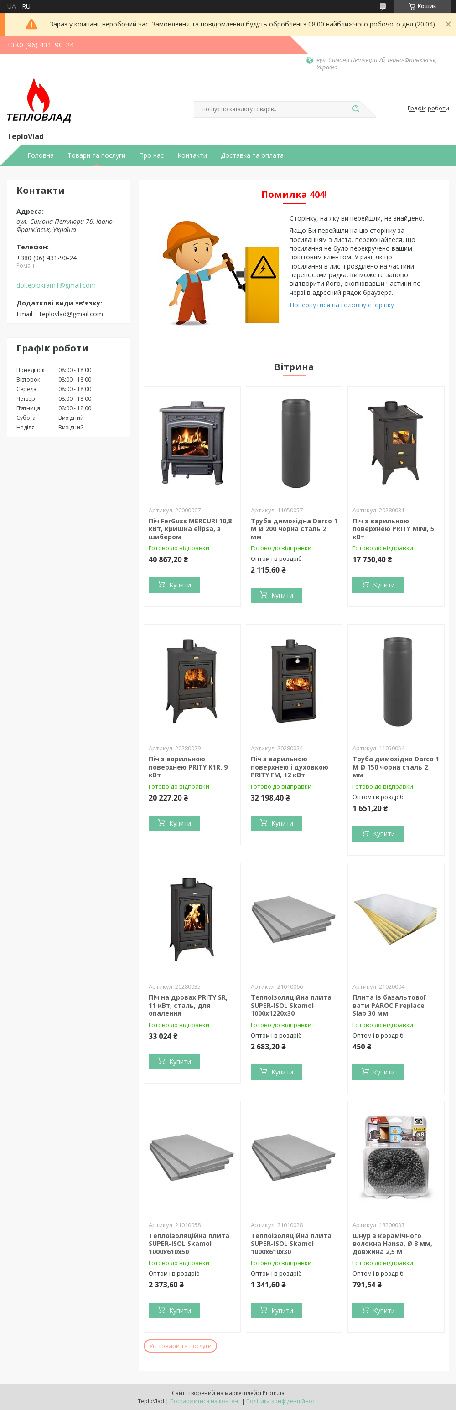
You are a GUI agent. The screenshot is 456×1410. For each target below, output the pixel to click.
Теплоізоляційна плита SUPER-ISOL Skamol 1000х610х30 (291, 1243)
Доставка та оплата (252, 155)
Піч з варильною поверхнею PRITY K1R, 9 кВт (188, 766)
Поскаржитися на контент (205, 1401)
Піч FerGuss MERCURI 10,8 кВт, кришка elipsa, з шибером (190, 528)
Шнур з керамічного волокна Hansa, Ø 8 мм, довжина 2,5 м (392, 1243)
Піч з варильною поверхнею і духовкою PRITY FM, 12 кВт (289, 766)
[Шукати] (356, 109)
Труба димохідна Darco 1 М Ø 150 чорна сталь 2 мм (395, 766)
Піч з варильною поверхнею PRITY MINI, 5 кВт (393, 528)
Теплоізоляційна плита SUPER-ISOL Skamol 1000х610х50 (189, 1243)
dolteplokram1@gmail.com (56, 285)
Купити (180, 584)
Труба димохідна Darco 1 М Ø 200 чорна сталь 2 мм (294, 528)
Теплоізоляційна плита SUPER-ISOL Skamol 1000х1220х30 (291, 1005)
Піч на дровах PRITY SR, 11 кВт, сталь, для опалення (188, 1005)
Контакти (192, 155)
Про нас (151, 155)
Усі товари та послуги (180, 1346)
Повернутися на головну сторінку (342, 304)
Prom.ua (274, 1393)
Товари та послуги (96, 155)
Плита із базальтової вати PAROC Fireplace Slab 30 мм (389, 1005)
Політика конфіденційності (282, 1401)
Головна (40, 155)
